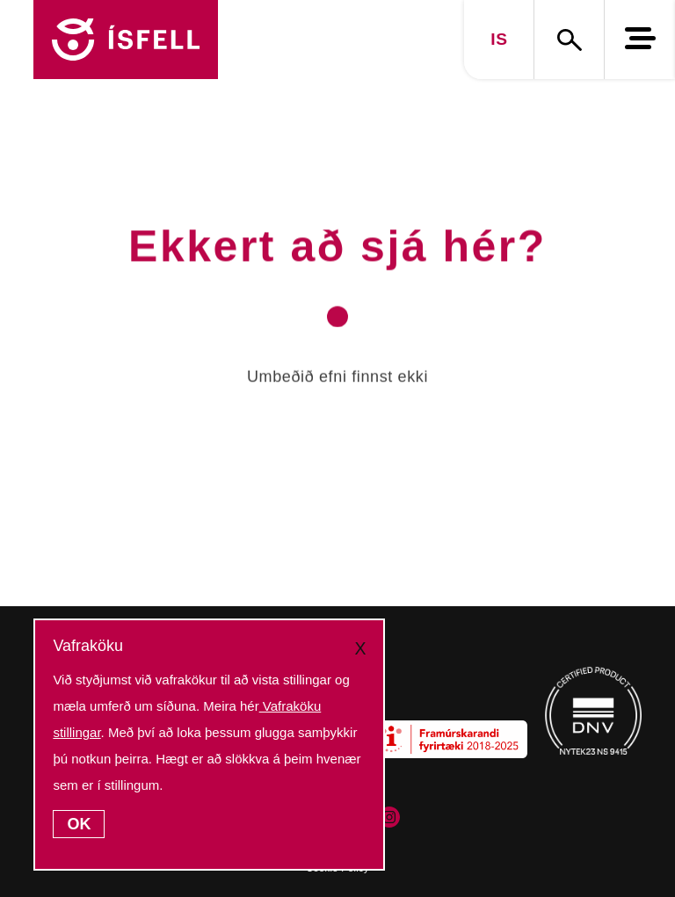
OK (79, 824)
